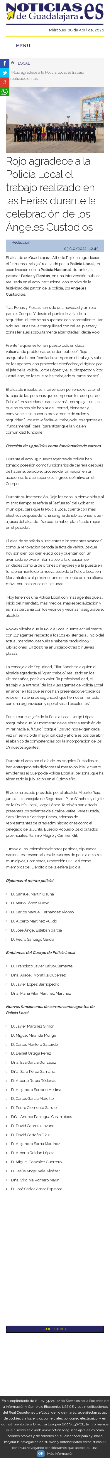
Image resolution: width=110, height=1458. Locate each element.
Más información (60, 1454)
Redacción (21, 242)
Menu (23, 45)
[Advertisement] (55, 1255)
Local (24, 63)
